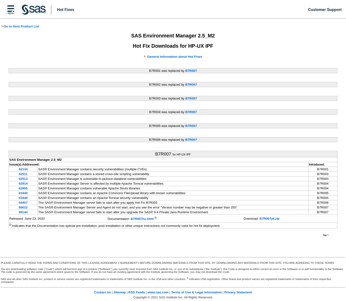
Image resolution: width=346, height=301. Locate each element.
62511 (23, 174)
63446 (23, 198)
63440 (23, 193)
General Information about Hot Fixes (174, 56)
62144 (23, 169)
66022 (23, 207)
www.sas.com (158, 292)
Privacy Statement (238, 292)
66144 (23, 212)
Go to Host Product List (20, 26)
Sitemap (120, 292)
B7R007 (191, 71)
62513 (23, 179)
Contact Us (102, 292)
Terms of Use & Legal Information (196, 292)
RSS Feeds (137, 292)
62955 (23, 188)
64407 (23, 202)
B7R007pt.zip (270, 218)
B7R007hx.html (142, 219)
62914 (23, 183)
